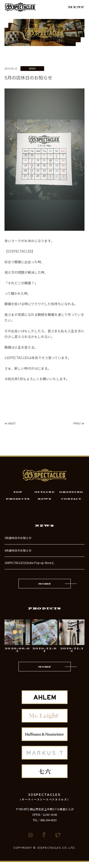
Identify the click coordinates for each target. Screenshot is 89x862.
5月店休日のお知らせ (18, 538)
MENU (76, 7)
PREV (77, 423)
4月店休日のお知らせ (18, 550)
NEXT (12, 423)
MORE (44, 584)
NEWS (32, 68)
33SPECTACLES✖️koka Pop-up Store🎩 (30, 563)
